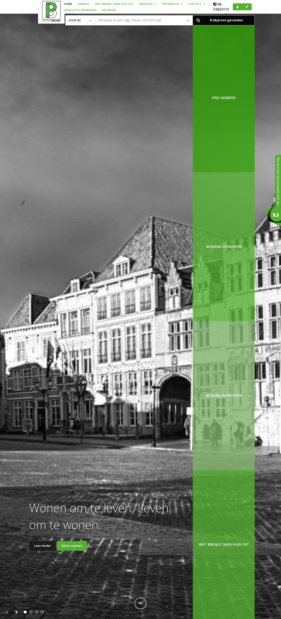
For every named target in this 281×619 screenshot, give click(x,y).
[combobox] (80, 16)
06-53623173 (221, 7)
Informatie (172, 4)
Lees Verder (42, 546)
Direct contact (72, 546)
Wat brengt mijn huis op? (114, 4)
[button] (224, 18)
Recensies (109, 10)
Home (68, 4)
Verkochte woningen (80, 10)
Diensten (147, 4)
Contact (196, 4)
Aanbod (83, 4)
